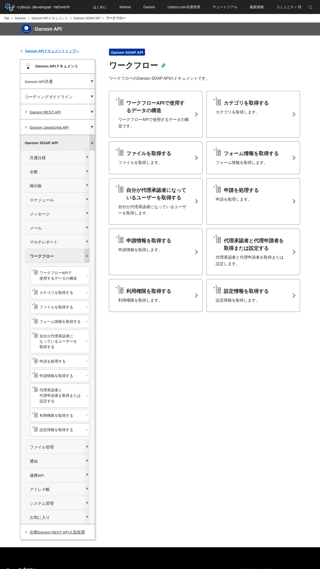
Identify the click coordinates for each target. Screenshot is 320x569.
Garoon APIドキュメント (50, 18)
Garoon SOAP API (87, 18)
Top (6, 18)
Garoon (20, 18)
